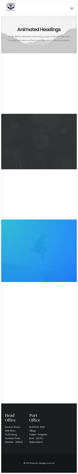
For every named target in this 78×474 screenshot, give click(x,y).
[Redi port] (10, 7)
